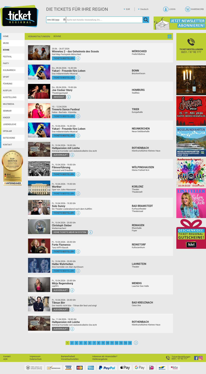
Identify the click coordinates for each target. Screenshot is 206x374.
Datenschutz (36, 359)
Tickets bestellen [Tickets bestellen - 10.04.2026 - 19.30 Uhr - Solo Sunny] (64, 213)
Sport (6, 77)
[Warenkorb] (194, 10)
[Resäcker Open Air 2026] (191, 111)
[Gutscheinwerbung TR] (191, 234)
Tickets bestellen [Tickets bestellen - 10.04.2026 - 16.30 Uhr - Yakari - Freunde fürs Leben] (64, 135)
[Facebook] (196, 359)
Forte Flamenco (61, 244)
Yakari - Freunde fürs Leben (68, 70)
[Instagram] (201, 359)
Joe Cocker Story (62, 90)
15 (130, 343)
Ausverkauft (61, 155)
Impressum (35, 356)
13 (121, 343)
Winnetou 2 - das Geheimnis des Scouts (75, 51)
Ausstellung (9, 97)
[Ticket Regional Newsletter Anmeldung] (180, 23)
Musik (6, 43)
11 (112, 343)
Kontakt (7, 145)
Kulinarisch (9, 70)
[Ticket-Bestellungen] (191, 50)
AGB (5, 359)
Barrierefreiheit (68, 356)
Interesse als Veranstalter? (104, 356)
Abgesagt (59, 97)
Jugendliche (9, 124)
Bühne (6, 50)
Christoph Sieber (62, 225)
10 (107, 343)
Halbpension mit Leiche (66, 148)
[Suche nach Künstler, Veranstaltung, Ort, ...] (104, 20)
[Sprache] (145, 9)
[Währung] (131, 9)
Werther (56, 186)
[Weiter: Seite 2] (136, 344)
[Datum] (56, 20)
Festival (7, 57)
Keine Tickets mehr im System (70, 232)
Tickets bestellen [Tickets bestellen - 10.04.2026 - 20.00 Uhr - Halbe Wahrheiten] (64, 271)
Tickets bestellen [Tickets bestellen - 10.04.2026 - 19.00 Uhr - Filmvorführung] (64, 174)
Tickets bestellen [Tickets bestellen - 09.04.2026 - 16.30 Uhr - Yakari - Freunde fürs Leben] (64, 77)
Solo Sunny (58, 206)
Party (6, 63)
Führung (7, 84)
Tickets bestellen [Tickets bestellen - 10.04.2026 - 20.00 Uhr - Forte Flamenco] (64, 251)
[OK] (146, 20)
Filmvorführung (61, 167)
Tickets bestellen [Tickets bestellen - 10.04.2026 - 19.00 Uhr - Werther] (64, 193)
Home (6, 36)
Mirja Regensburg (62, 283)
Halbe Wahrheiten (62, 264)
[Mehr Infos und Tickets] (39, 52)
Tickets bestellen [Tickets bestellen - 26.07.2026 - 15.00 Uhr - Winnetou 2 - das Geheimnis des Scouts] (64, 58)
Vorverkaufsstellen (70, 359)
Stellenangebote (99, 359)
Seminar (7, 111)
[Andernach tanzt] (191, 172)
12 (116, 343)
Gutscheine (9, 138)
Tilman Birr (58, 302)
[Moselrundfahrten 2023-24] (191, 141)
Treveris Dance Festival (66, 109)
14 (125, 343)
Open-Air (7, 131)
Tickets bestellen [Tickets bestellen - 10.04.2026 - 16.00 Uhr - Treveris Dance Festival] (64, 116)
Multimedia (8, 104)
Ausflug (7, 90)
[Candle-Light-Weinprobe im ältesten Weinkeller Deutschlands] (191, 80)
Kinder (6, 117)
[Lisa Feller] (191, 203)
